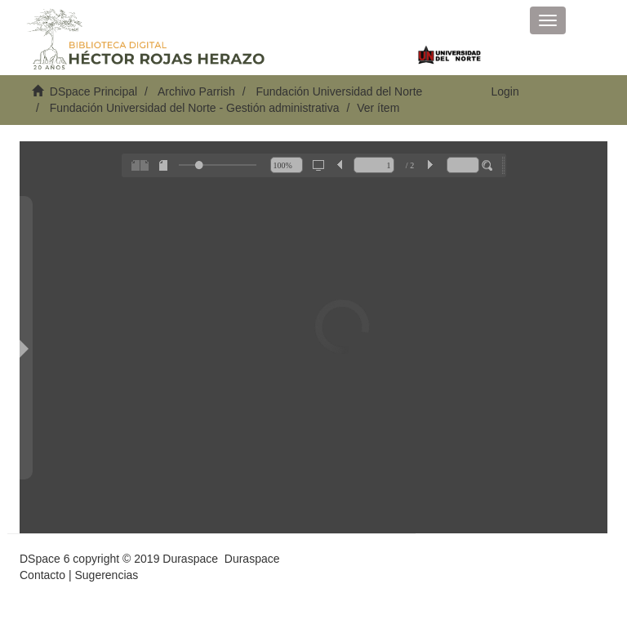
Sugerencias (106, 575)
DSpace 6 (44, 558)
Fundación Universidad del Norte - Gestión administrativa (195, 107)
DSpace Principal (93, 91)
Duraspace (252, 558)
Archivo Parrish (196, 91)
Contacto (42, 575)
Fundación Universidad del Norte (339, 91)
